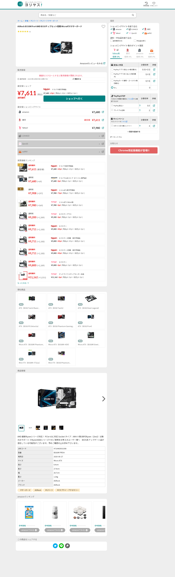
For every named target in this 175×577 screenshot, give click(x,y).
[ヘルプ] (139, 105)
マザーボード (25, 490)
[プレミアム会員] (154, 110)
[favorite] (103, 26)
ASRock (38, 490)
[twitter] (55, 546)
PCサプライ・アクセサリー (68, 490)
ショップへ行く (74, 98)
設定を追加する (133, 132)
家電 (26, 21)
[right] (103, 399)
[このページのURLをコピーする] (67, 545)
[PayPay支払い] (154, 105)
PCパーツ (34, 21)
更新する (77, 79)
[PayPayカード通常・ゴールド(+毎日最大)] (154, 81)
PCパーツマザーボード (49, 21)
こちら (130, 99)
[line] (61, 546)
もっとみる (23, 283)
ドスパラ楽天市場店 (59, 89)
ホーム (20, 21)
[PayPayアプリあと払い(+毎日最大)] (154, 74)
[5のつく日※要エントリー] (154, 126)
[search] (133, 15)
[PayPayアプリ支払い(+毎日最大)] (154, 69)
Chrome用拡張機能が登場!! (133, 150)
